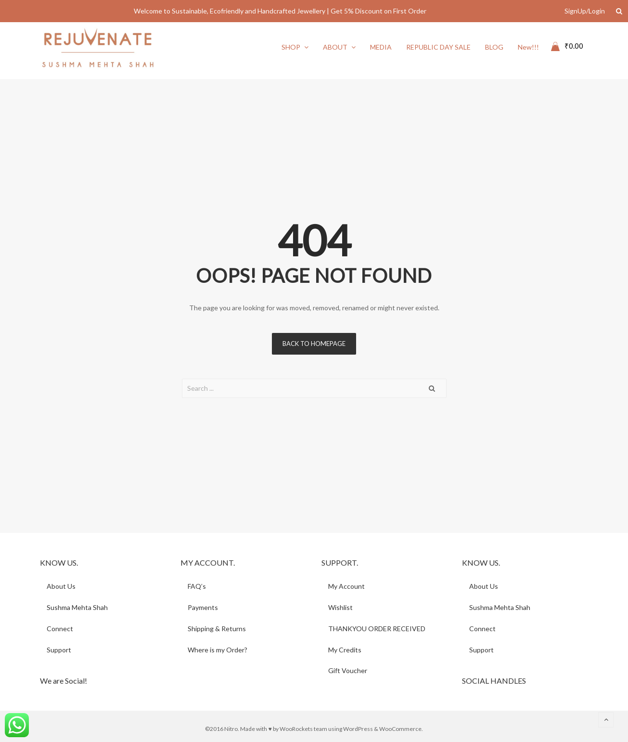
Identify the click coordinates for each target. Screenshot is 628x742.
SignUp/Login (584, 11)
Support (59, 650)
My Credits (345, 650)
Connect (60, 628)
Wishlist (341, 607)
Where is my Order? (217, 650)
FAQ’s (197, 586)
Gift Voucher (348, 671)
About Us (61, 586)
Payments (203, 607)
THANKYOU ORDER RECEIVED (377, 628)
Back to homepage (314, 343)
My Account (347, 586)
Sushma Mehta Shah (77, 607)
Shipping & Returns (217, 628)
